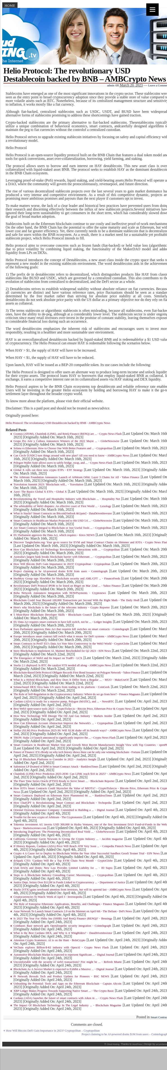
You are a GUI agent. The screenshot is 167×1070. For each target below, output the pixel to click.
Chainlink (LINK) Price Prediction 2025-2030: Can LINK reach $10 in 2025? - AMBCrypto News (72, 773)
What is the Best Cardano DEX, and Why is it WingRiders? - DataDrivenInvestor (63, 933)
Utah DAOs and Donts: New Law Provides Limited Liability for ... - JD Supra (63, 867)
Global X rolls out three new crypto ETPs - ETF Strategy (48, 470)
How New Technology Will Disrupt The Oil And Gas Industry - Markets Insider (63, 716)
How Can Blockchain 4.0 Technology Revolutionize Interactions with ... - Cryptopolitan (67, 549)
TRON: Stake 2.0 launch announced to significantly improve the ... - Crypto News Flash (65, 737)
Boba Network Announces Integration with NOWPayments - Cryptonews (60, 593)
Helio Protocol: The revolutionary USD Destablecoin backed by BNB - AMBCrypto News (58, 423)
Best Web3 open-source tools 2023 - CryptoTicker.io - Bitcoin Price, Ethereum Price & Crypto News (73, 708)
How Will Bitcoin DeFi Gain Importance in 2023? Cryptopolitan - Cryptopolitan (62, 564)
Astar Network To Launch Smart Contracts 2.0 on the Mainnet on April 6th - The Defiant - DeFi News (73, 911)
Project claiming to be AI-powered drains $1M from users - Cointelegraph (61, 571)
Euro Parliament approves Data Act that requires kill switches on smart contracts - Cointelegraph (71, 629)
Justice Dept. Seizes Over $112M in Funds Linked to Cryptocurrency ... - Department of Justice (69, 882)
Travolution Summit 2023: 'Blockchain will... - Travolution (48, 484)
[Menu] (152, 9)
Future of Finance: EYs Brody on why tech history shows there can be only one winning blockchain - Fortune (77, 752)
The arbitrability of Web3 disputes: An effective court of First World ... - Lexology (62, 506)
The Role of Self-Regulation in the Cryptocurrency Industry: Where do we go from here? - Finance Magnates (77, 694)
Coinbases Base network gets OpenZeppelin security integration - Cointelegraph (62, 925)
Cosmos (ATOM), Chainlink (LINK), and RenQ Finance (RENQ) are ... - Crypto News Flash (68, 433)
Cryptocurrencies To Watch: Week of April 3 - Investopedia (48, 896)
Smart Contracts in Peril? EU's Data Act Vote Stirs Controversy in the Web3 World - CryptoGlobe (71, 643)
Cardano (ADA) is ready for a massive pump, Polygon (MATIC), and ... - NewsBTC (64, 701)
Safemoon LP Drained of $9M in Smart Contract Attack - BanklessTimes (56, 766)
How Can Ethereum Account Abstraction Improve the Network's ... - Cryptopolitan (63, 723)
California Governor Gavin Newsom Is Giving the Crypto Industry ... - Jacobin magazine (68, 839)
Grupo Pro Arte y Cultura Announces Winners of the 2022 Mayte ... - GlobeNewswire (66, 441)
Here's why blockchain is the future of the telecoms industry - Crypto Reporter (62, 607)
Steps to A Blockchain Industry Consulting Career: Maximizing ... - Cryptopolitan (63, 875)
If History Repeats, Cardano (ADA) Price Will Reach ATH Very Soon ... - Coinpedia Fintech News (72, 846)
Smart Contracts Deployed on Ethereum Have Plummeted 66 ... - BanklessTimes (63, 795)
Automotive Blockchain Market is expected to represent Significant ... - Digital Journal (64, 954)
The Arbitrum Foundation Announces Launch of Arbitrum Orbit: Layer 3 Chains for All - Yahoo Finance (76, 477)
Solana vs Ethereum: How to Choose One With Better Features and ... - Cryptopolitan (63, 448)
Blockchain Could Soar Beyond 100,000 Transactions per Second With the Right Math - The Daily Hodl (76, 600)
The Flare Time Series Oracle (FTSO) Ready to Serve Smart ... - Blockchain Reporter (64, 781)
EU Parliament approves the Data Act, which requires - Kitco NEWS (54, 535)
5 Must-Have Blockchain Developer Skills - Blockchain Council (53, 614)
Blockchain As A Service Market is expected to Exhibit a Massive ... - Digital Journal (64, 969)
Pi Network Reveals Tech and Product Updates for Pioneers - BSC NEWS (61, 976)
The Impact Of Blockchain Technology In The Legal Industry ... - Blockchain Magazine (67, 1005)
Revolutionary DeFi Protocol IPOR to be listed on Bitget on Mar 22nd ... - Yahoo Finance (67, 585)
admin (110, 85)
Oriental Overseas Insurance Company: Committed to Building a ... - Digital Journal (64, 810)
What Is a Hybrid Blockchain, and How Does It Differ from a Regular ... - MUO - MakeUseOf (71, 679)
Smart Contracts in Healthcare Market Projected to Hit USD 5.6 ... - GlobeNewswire (63, 520)
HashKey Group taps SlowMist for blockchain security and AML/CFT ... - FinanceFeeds (67, 578)
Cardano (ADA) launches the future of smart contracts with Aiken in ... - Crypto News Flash (68, 998)
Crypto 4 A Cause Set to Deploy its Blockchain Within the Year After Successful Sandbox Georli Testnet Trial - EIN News (87, 853)
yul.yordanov (161, 1044)
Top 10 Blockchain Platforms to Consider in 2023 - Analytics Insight (55, 759)
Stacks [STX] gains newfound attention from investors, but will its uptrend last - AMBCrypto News (72, 889)
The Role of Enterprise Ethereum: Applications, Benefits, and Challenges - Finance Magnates (69, 904)
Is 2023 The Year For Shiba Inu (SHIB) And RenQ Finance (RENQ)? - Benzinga (63, 918)
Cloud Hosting (113, 1044)
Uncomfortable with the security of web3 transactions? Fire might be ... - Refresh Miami (68, 962)
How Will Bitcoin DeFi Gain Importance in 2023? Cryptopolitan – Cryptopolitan (53, 1030)
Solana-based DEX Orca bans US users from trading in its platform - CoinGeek (62, 687)
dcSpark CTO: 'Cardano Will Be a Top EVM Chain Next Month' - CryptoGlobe (63, 860)
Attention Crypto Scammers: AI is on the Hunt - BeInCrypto (49, 940)
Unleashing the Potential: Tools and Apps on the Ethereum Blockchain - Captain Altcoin (67, 983)
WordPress (137, 1044)
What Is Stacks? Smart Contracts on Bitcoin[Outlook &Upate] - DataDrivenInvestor (63, 513)
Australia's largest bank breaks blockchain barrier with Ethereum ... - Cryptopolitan (62, 556)
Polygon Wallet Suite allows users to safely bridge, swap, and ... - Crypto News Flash (63, 462)
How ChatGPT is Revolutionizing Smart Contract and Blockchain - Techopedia (62, 802)
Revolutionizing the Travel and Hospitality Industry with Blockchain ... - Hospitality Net (67, 499)
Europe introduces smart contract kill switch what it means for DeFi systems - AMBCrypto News (71, 636)
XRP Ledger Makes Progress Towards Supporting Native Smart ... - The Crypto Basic (64, 990)
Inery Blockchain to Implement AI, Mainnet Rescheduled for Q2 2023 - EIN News (62, 650)
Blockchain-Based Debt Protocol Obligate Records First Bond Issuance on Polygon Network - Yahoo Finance (77, 672)
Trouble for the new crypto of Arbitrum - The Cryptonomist (48, 817)
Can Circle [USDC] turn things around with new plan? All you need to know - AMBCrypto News (71, 455)
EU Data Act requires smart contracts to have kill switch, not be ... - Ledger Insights (63, 622)
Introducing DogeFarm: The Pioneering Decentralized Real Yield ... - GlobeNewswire (64, 831)
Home (10, 5)
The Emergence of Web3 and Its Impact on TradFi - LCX (48, 658)
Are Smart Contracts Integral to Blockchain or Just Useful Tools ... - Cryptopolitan (62, 527)
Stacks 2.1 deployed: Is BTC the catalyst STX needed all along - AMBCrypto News (62, 665)
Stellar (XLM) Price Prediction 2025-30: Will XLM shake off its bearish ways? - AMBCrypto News (72, 730)
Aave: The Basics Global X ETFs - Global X (40, 491)
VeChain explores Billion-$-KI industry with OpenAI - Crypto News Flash (61, 947)
